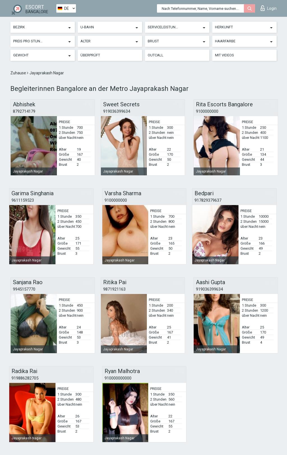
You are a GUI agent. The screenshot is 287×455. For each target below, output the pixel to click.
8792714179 (24, 111)
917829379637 (208, 200)
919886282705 (24, 378)
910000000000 (118, 378)
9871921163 (114, 289)
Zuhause (18, 73)
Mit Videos (224, 55)
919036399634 (116, 111)
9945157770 (24, 289)
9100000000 (207, 111)
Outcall (155, 55)
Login (269, 8)
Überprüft (90, 55)
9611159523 (22, 200)
